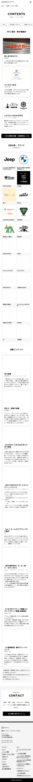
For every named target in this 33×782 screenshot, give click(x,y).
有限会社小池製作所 (7, 304)
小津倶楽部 (19, 339)
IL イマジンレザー (20, 270)
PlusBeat (19, 322)
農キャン (4, 202)
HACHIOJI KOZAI (7, 253)
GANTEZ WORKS (7, 186)
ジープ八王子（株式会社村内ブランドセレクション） (9, 168)
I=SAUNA (19, 186)
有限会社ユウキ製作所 (7, 236)
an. (3, 339)
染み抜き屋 (19, 236)
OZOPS (19, 253)
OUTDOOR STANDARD (8, 219)
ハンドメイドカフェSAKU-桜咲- (23, 305)
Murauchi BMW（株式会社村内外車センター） (23, 168)
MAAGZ (19, 202)
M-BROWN (19, 219)
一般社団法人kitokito (21, 287)
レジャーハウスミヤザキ (8, 270)
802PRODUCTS (7, 287)
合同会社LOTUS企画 (7, 322)
